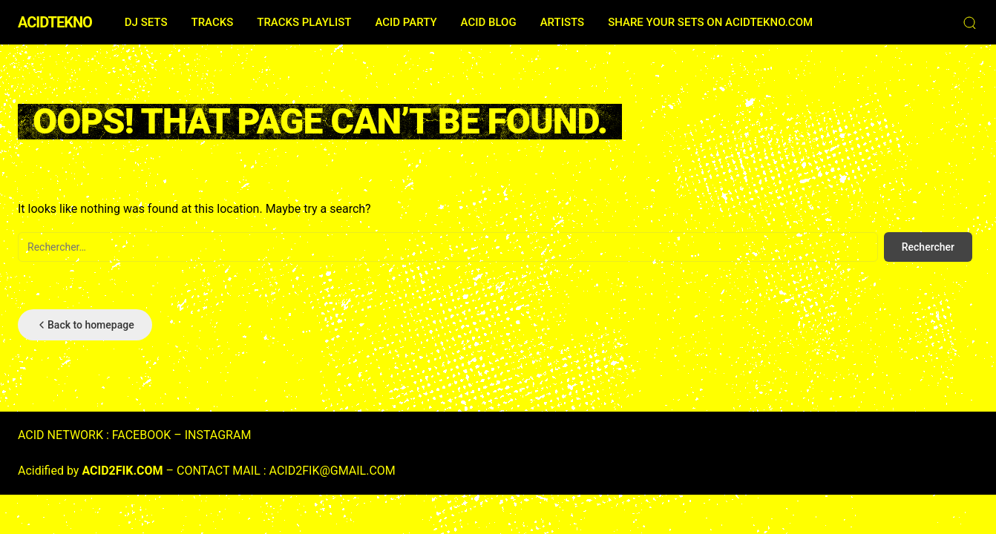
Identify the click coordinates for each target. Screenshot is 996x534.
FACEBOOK (141, 435)
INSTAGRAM (218, 435)
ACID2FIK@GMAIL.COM (332, 471)
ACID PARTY (405, 22)
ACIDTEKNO (55, 22)
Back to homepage (85, 325)
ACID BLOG (489, 22)
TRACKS (212, 22)
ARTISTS (562, 22)
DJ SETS (146, 22)
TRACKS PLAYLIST (304, 22)
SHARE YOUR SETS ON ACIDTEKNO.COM (710, 22)
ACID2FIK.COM (122, 471)
